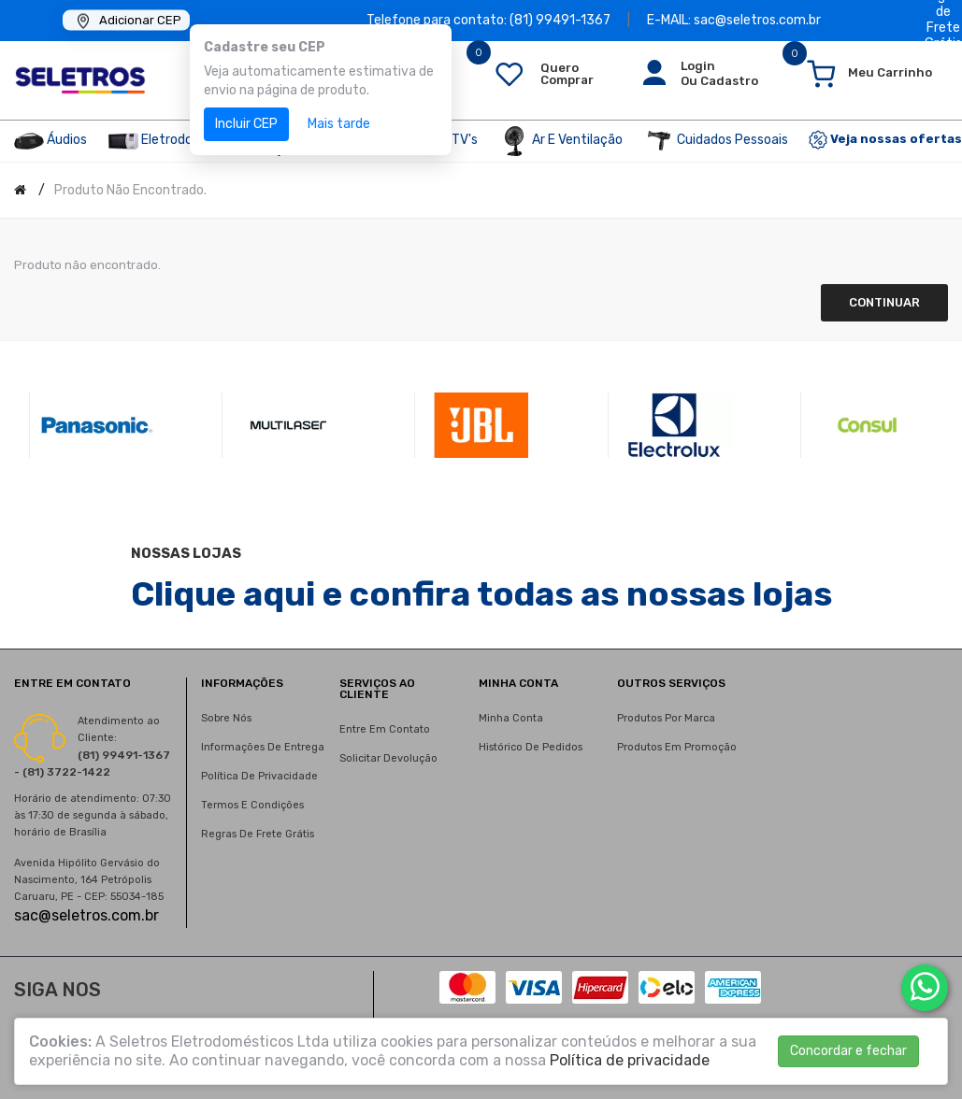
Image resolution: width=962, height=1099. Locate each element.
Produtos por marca (666, 718)
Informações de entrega (262, 747)
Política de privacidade (259, 776)
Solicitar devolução (388, 758)
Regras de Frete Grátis (257, 834)
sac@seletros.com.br (86, 915)
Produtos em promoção (677, 747)
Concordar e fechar (848, 1051)
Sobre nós (226, 718)
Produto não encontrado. (130, 190)
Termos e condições (252, 805)
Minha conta (511, 718)
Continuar (884, 302)
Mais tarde (339, 124)
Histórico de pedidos (530, 747)
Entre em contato (384, 729)
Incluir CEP (246, 124)
